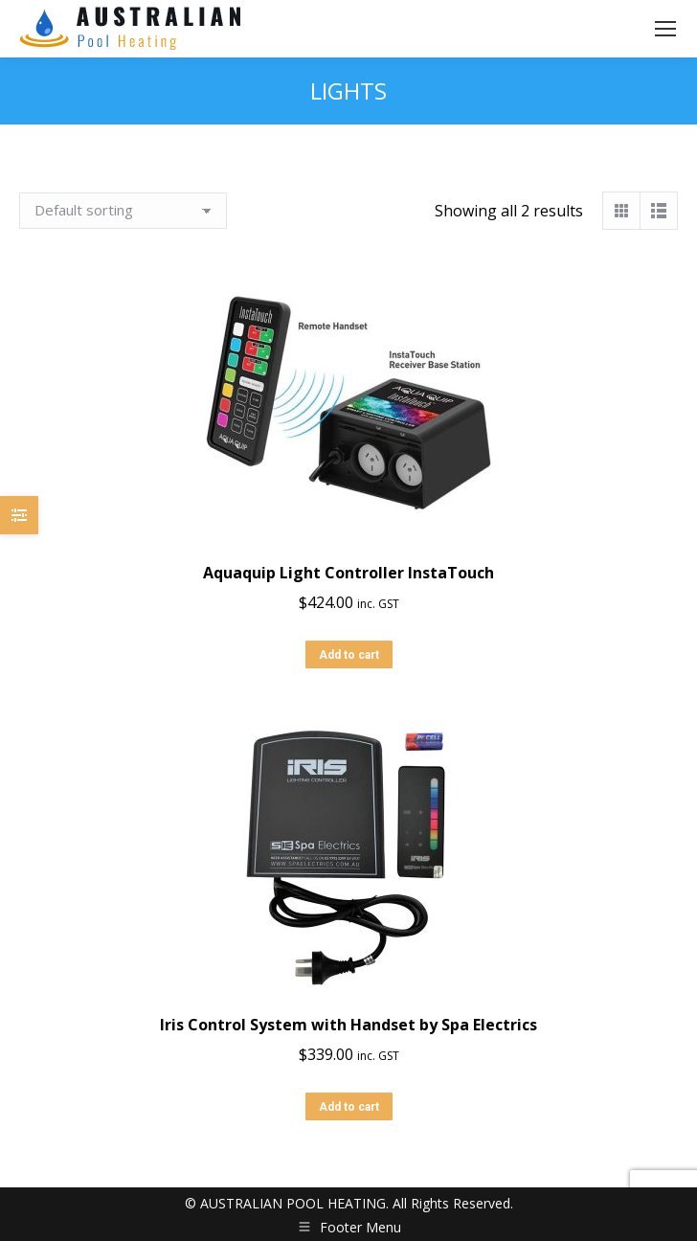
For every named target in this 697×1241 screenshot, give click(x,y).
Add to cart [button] (349, 655)
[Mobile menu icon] (665, 28)
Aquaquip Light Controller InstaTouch (348, 572)
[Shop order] (123, 210)
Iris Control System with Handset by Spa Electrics (348, 1024)
